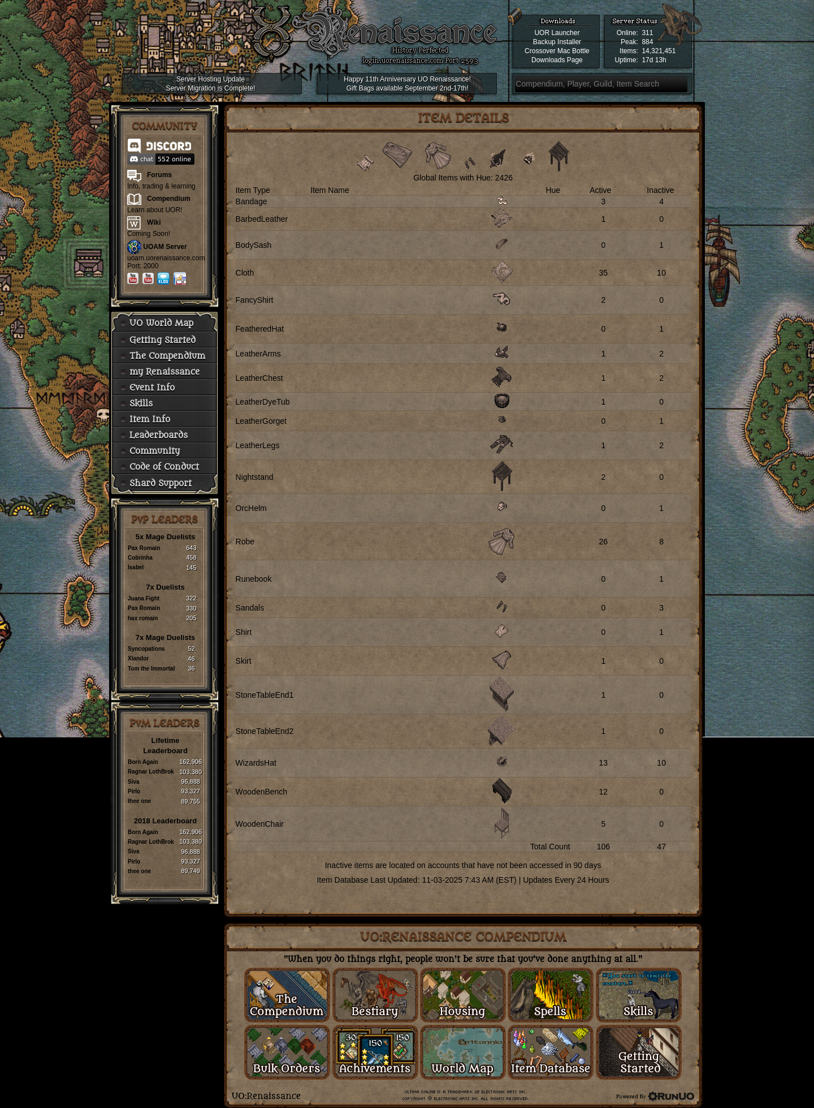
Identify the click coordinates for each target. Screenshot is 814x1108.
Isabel (136, 567)
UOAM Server (165, 247)
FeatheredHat (260, 328)
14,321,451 (659, 51)
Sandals (250, 607)
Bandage (251, 201)
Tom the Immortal (151, 668)
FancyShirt (255, 299)
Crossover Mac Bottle (557, 51)
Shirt (244, 632)
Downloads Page (557, 60)
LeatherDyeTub (263, 401)
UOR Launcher (556, 33)
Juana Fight (143, 598)
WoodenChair (260, 823)
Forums (159, 175)
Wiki (154, 222)
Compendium (168, 199)
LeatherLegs (258, 445)
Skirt (244, 660)
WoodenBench (262, 791)
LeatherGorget (261, 421)
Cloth (245, 272)
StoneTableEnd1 (265, 694)
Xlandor (138, 658)
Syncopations (146, 649)
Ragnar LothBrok (151, 771)
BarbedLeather (262, 219)
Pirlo (134, 791)
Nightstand (255, 477)
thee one (139, 801)
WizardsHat (256, 762)
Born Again (143, 762)
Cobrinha (140, 558)
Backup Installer (557, 42)
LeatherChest (259, 378)
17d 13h (654, 60)
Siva (134, 782)
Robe (245, 541)
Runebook (254, 578)
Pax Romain (144, 548)
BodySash (254, 245)
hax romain (143, 618)
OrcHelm (251, 508)
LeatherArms (258, 353)
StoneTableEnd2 (265, 731)
